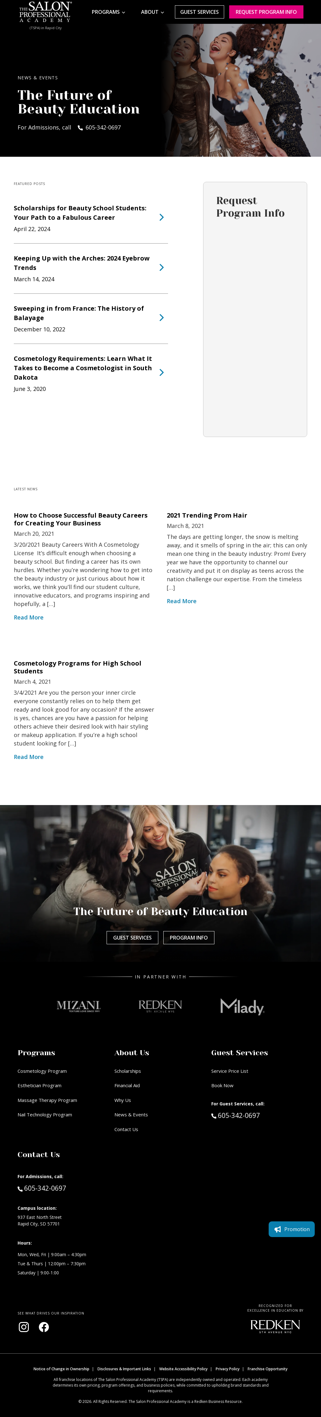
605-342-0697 (249, 1115)
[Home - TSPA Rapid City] (46, 12)
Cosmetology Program (42, 1071)
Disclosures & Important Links (124, 1369)
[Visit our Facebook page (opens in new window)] (44, 1327)
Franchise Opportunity (267, 1369)
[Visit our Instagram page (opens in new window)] (24, 1327)
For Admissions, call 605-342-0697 (69, 127)
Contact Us (126, 1129)
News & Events (131, 1114)
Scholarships (127, 1071)
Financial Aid (127, 1085)
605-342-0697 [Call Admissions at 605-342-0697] (42, 1188)
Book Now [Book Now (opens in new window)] (222, 1085)
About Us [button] (131, 1052)
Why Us (122, 1100)
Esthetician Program (39, 1085)
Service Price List (229, 1071)
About (150, 11)
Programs (106, 11)
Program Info (189, 937)
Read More (29, 617)
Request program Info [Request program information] (266, 11)
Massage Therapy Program (47, 1100)
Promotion (292, 1229)
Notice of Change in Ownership (61, 1369)
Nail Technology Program (45, 1114)
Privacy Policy (227, 1369)
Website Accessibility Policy (183, 1369)
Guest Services (199, 11)
